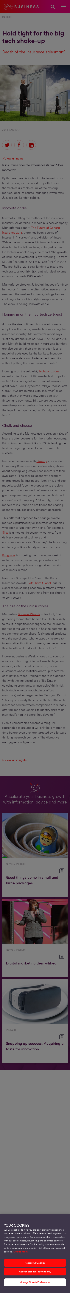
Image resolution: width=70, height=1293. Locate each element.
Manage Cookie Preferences (34, 1284)
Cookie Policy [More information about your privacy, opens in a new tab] (20, 1254)
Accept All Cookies (35, 1265)
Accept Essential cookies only (35, 1274)
